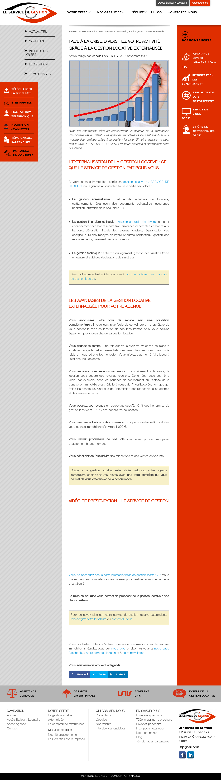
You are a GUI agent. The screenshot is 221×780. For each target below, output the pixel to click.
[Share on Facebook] (79, 674)
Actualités (38, 31)
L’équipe (139, 12)
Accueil (72, 31)
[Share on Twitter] (99, 674)
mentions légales (94, 775)
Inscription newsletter (150, 728)
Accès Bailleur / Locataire (172, 2)
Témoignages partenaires (152, 741)
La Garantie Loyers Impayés (66, 739)
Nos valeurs (104, 724)
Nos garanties (111, 12)
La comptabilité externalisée (66, 724)
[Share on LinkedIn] (118, 674)
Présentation (104, 715)
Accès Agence (200, 2)
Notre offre (79, 12)
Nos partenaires (146, 732)
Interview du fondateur (110, 728)
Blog (157, 12)
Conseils (36, 41)
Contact (12, 728)
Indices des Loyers (36, 52)
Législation (38, 64)
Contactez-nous (182, 12)
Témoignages (40, 74)
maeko (135, 775)
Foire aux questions (149, 715)
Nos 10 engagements (62, 734)
